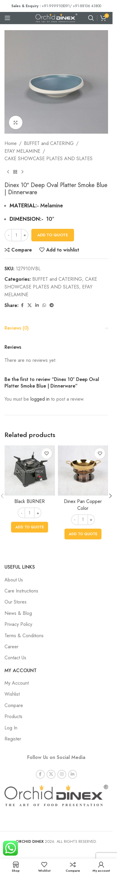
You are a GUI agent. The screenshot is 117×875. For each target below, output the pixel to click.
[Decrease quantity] (8, 235)
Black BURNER (29, 501)
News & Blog (18, 613)
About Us (13, 579)
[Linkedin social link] (37, 305)
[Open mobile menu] (7, 18)
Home (10, 143)
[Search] (91, 18)
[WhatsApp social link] (44, 305)
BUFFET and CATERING (49, 143)
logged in (40, 399)
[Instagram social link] (61, 769)
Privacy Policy (18, 624)
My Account (16, 683)
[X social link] (29, 305)
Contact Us (15, 657)
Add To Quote (52, 235)
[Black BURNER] (29, 470)
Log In (10, 727)
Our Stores (15, 601)
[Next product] (22, 172)
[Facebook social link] (22, 305)
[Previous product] (8, 172)
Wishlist (12, 694)
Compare (13, 705)
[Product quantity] (16, 235)
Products (13, 716)
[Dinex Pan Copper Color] (83, 470)
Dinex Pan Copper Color (83, 504)
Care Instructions (21, 590)
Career (11, 646)
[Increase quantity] (24, 235)
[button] (29, 527)
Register (12, 738)
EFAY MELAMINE (22, 151)
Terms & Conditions (24, 635)
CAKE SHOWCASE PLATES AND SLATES (48, 158)
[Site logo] (56, 17)
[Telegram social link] (52, 305)
